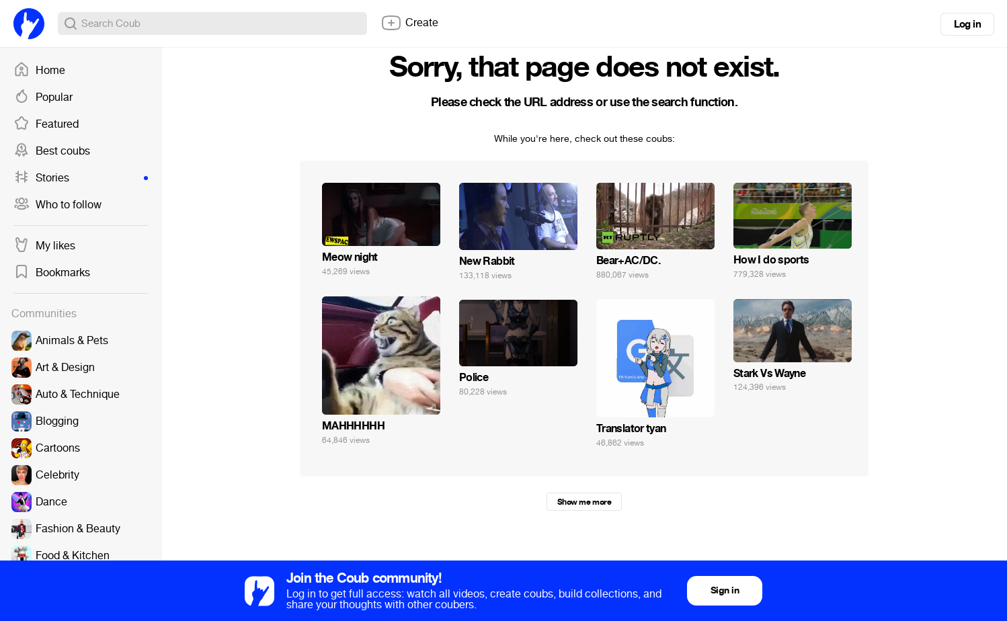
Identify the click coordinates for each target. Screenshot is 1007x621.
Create (409, 23)
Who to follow (57, 205)
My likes (44, 246)
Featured (46, 124)
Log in (967, 24)
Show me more (584, 502)
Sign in (725, 590)
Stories (80, 178)
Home (39, 70)
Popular (43, 97)
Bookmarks (51, 272)
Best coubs (51, 151)
